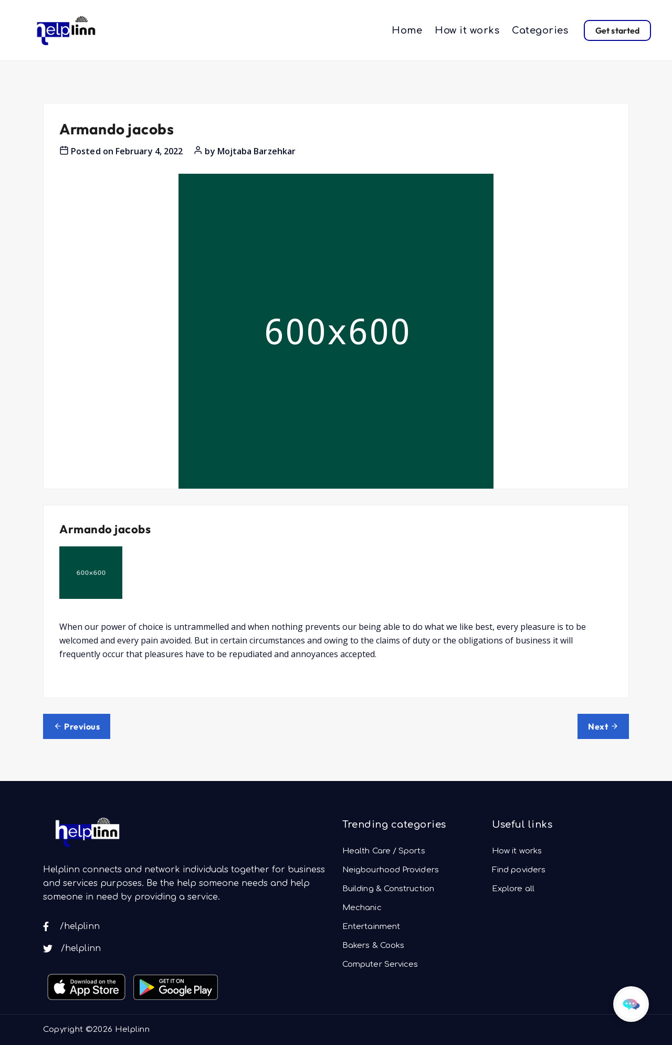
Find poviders (518, 869)
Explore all (513, 888)
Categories (540, 30)
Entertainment (371, 926)
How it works (467, 30)
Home (407, 30)
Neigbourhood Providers (390, 869)
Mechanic (362, 907)
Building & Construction (388, 888)
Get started (617, 30)
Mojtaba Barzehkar (256, 151)
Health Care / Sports (383, 851)
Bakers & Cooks (373, 945)
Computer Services (380, 964)
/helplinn (71, 926)
